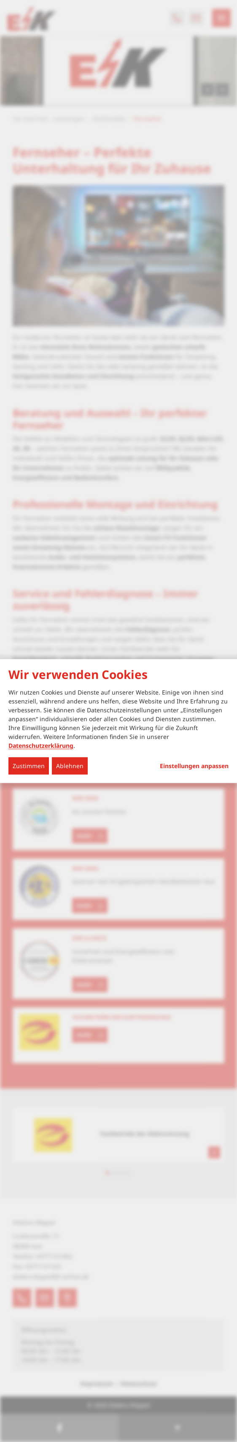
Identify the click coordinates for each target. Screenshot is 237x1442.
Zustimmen (29, 766)
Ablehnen (69, 766)
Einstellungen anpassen (194, 766)
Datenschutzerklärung (40, 746)
